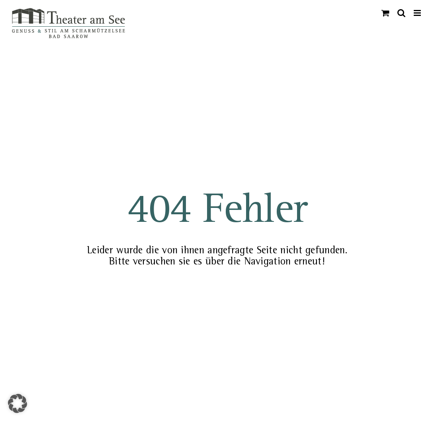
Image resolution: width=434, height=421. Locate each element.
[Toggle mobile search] (401, 13)
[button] (17, 403)
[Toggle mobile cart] (385, 13)
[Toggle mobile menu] (418, 13)
